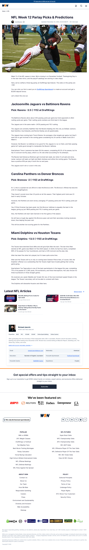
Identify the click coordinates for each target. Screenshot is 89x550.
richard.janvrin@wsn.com (35, 350)
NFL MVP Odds (65, 445)
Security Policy (66, 497)
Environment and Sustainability (23, 500)
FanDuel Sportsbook (73, 355)
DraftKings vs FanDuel (23, 442)
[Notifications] (76, 5)
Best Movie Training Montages (23, 448)
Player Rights (65, 491)
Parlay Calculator (23, 451)
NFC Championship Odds (65, 438)
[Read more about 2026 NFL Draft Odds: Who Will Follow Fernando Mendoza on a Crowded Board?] (71, 298)
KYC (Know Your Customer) (65, 494)
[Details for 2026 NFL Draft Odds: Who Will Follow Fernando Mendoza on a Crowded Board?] (52, 298)
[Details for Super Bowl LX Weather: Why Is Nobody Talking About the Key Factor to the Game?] (10, 309)
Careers (23, 494)
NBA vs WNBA (23, 435)
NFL (8, 11)
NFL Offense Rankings (23, 461)
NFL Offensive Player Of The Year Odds (65, 448)
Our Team (23, 484)
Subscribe (44, 387)
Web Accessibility (23, 507)
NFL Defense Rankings (23, 464)
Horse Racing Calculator (23, 455)
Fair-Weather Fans (23, 445)
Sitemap (23, 510)
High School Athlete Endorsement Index (23, 458)
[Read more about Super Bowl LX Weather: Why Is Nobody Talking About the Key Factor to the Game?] (30, 308)
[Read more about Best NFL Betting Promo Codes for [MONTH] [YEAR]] (30, 297)
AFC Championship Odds (65, 442)
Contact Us (23, 477)
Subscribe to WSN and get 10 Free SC (45, 1)
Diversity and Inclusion (23, 504)
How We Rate (23, 487)
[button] (86, 6)
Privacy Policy (66, 481)
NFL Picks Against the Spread (23, 468)
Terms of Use (65, 484)
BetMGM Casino (38, 361)
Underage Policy (65, 487)
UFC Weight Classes (23, 438)
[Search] (81, 6)
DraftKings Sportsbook (45, 89)
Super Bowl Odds (66, 435)
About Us (23, 481)
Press (23, 497)
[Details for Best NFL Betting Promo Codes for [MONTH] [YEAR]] (10, 298)
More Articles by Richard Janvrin (20, 345)
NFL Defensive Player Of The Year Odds (65, 451)
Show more (79, 292)
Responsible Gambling (23, 491)
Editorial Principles (65, 477)
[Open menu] (86, 6)
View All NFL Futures (66, 458)
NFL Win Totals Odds (65, 455)
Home (3, 11)
